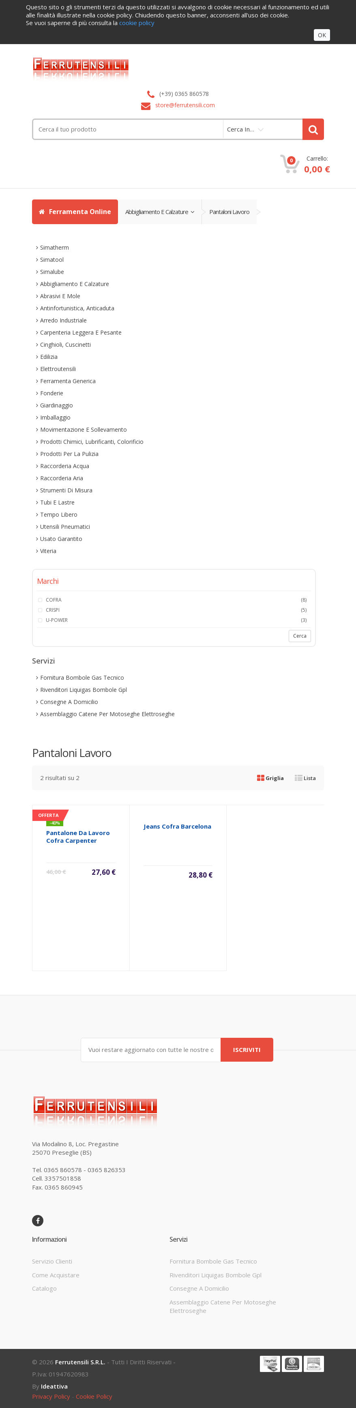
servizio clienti (52, 1261)
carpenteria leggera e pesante (81, 332)
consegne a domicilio (69, 702)
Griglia (270, 778)
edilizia (49, 356)
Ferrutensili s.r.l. (80, 1362)
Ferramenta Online (75, 211)
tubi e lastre (57, 502)
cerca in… (240, 129)
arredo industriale (63, 320)
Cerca (300, 635)
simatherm (54, 247)
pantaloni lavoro (229, 212)
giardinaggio (56, 405)
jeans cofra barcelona (177, 826)
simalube (52, 272)
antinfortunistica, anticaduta (77, 308)
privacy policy (51, 1396)
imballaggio (55, 417)
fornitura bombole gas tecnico (82, 677)
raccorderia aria (61, 478)
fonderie (51, 393)
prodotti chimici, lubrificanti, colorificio (92, 441)
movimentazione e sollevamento (83, 429)
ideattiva (54, 1386)
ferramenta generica (68, 381)
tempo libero (58, 514)
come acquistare (55, 1275)
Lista (305, 778)
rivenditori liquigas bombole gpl (83, 689)
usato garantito (61, 539)
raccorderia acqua (64, 466)
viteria (48, 551)
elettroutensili (58, 369)
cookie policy (94, 1396)
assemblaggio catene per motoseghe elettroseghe (107, 714)
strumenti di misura (66, 490)
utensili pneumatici (65, 526)
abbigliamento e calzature (159, 212)
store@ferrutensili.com (185, 105)
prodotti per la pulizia (69, 454)
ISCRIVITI (247, 1049)
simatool (52, 259)
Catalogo (44, 1288)
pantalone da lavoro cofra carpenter (78, 836)
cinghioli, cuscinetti (65, 344)
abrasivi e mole (60, 296)
